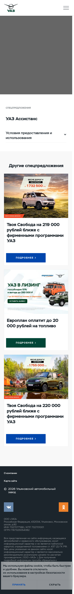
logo (11, 8)
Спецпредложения (18, 107)
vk (8, 507)
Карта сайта (10, 481)
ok (63, 507)
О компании (10, 473)
